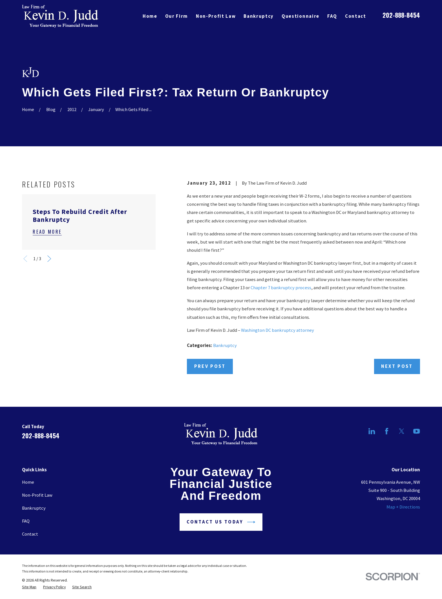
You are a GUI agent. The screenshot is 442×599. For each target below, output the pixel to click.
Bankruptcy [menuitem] (259, 16)
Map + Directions (403, 507)
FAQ (26, 521)
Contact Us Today (221, 522)
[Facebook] (386, 431)
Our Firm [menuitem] (176, 16)
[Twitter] (401, 431)
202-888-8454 (401, 14)
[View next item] (49, 258)
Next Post (397, 366)
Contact (30, 534)
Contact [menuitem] (355, 16)
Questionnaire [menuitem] (300, 16)
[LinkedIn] (371, 431)
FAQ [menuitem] (332, 16)
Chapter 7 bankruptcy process (281, 288)
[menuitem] (29, 586)
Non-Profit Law (37, 495)
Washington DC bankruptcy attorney (277, 330)
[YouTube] (416, 431)
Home (28, 482)
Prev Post (210, 366)
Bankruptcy (225, 345)
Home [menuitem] (150, 16)
